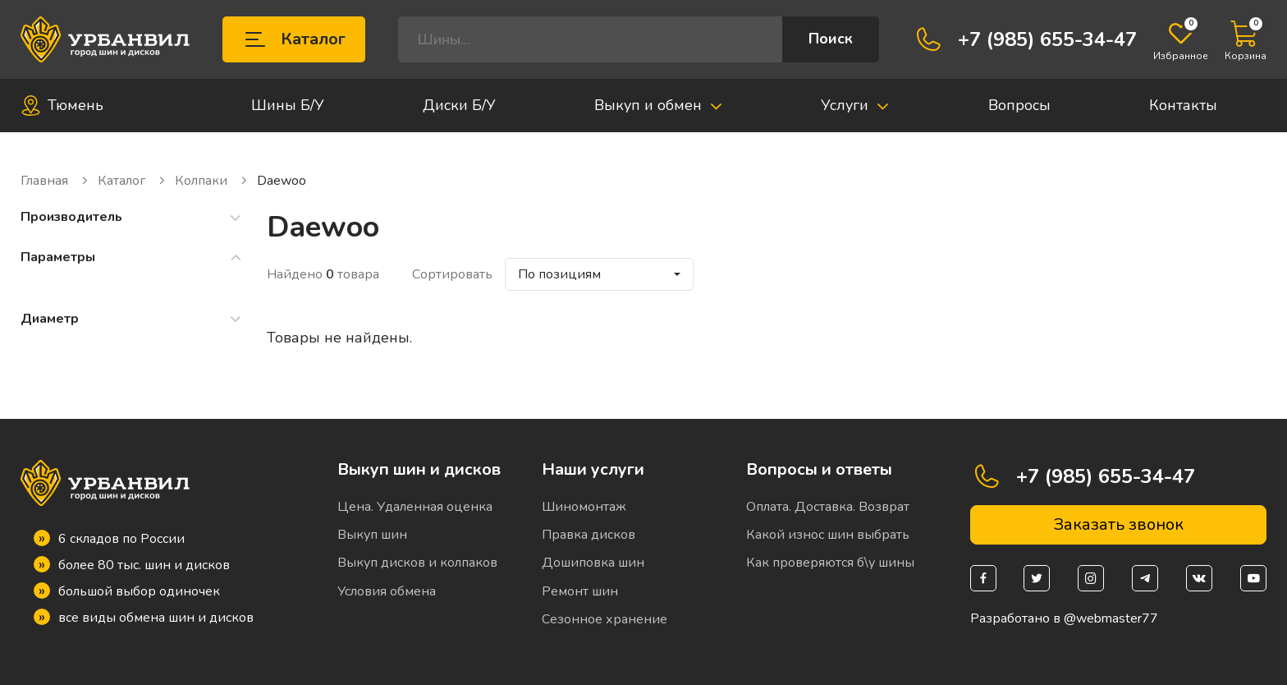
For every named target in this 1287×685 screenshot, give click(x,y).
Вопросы (1019, 105)
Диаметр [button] (131, 319)
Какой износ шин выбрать (827, 535)
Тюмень (62, 105)
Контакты (1183, 105)
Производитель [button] (131, 217)
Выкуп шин (372, 535)
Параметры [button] (131, 257)
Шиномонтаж (584, 507)
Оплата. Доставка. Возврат (827, 507)
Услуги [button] (855, 105)
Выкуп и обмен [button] (658, 105)
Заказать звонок (1118, 524)
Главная (55, 181)
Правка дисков (588, 535)
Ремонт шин (580, 591)
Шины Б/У (287, 105)
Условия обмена (386, 591)
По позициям (559, 274)
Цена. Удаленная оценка (414, 507)
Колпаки (212, 181)
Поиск (830, 38)
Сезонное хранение (604, 619)
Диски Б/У (459, 105)
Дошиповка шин (593, 563)
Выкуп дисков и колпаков (417, 563)
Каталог (294, 39)
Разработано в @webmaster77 (1064, 619)
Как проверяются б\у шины (830, 563)
